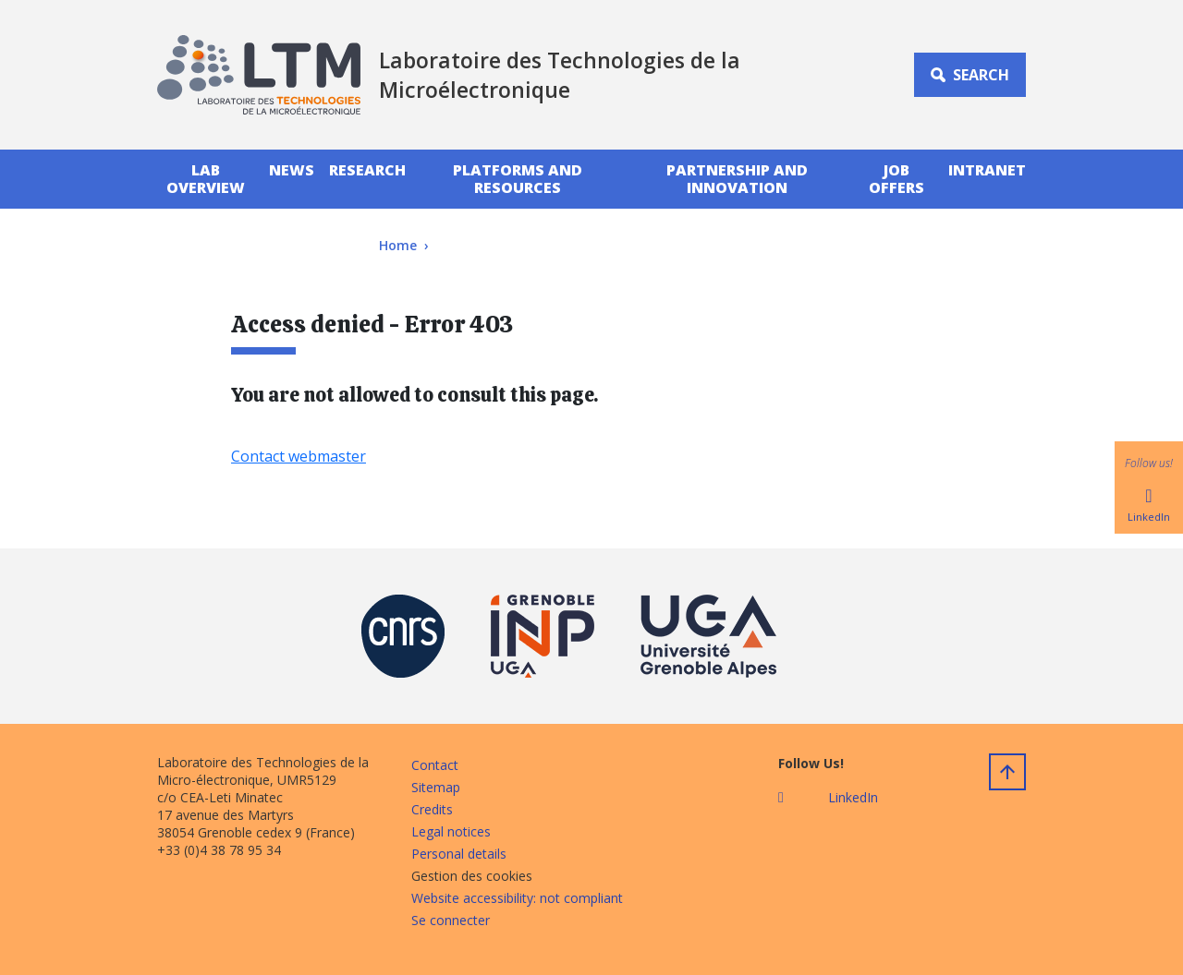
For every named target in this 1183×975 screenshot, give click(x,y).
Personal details (458, 853)
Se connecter (450, 920)
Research (367, 170)
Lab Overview (205, 179)
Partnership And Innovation (737, 179)
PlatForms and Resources (517, 179)
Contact (434, 765)
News (291, 170)
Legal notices (451, 831)
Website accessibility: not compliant (517, 898)
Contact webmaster (298, 456)
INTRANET (987, 170)
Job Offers (896, 179)
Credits (432, 809)
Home (398, 245)
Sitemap (435, 787)
